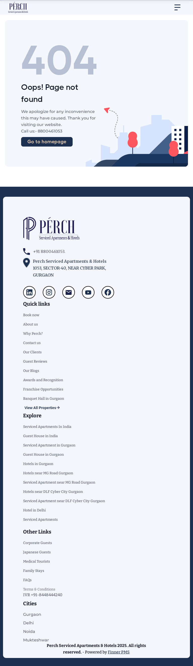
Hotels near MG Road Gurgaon (48, 473)
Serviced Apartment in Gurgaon (49, 445)
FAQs (27, 580)
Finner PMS (119, 652)
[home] (18, 7)
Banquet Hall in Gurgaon (43, 398)
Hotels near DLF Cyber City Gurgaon (53, 492)
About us (30, 324)
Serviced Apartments (40, 519)
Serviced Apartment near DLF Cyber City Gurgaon (64, 501)
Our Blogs (31, 371)
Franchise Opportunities (43, 389)
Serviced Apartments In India (47, 427)
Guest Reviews (35, 361)
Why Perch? (33, 333)
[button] (177, 7)
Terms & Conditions (39, 589)
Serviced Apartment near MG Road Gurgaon (59, 482)
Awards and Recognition (43, 380)
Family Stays (33, 571)
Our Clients (32, 352)
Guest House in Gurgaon (43, 454)
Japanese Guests (37, 552)
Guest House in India (40, 436)
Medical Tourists (36, 561)
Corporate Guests (37, 543)
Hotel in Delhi (34, 510)
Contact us (32, 343)
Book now (31, 315)
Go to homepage (46, 142)
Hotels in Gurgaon (38, 464)
